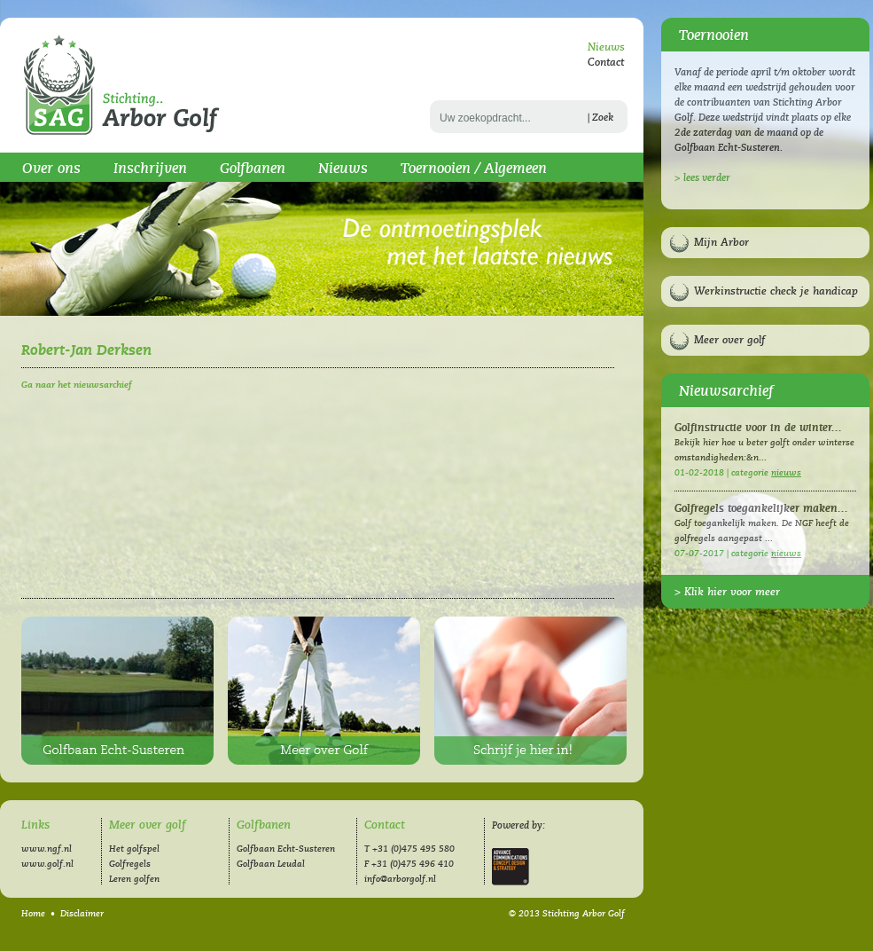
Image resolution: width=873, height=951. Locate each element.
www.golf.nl (47, 864)
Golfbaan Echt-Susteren (117, 691)
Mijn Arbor (721, 242)
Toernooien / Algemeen (474, 168)
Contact (606, 62)
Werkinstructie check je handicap (776, 291)
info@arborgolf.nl (400, 879)
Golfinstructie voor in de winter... (758, 428)
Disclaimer (82, 913)
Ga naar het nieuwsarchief (76, 385)
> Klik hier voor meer (727, 592)
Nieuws (606, 47)
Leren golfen (134, 879)
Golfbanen (252, 168)
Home (33, 913)
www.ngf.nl (46, 849)
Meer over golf (729, 340)
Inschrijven (150, 168)
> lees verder (702, 178)
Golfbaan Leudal (271, 864)
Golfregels (130, 864)
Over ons (51, 168)
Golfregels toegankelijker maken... (761, 508)
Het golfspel (134, 849)
